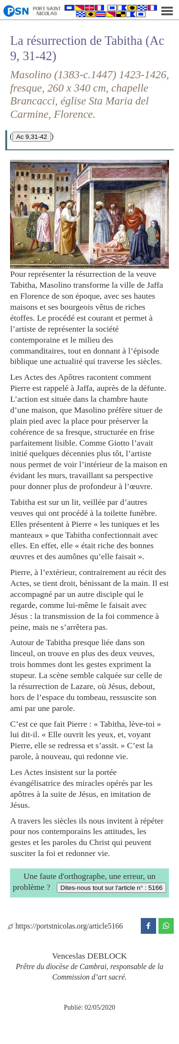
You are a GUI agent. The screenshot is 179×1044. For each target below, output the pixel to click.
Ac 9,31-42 (31, 136)
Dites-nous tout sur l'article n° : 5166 (112, 887)
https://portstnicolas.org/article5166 (65, 926)
